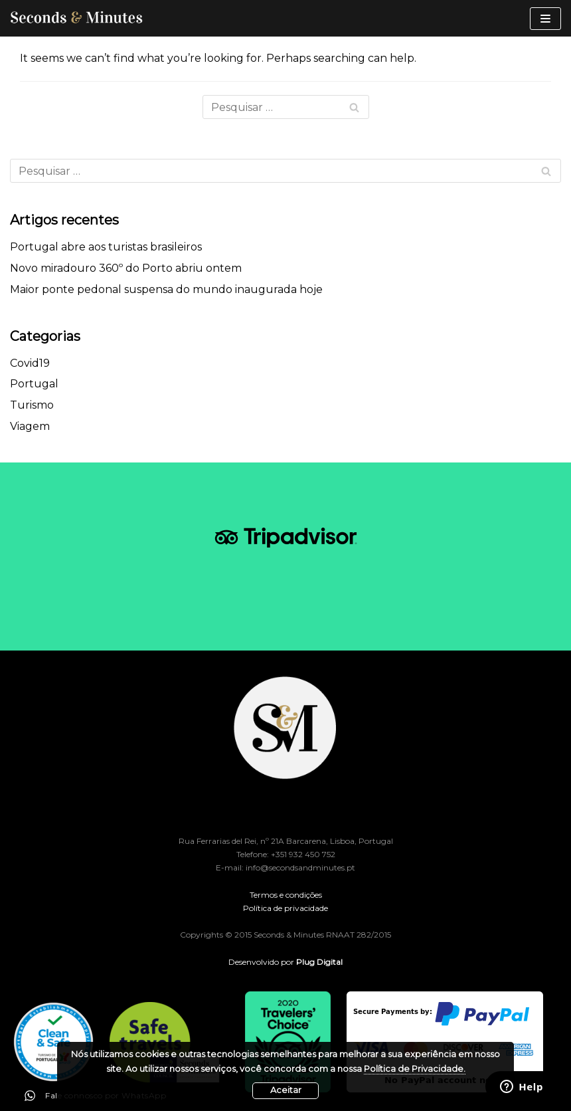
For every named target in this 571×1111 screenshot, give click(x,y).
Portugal (34, 383)
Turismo (32, 405)
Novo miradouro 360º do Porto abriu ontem (126, 268)
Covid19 (30, 363)
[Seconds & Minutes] (76, 18)
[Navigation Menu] (545, 18)
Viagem (30, 426)
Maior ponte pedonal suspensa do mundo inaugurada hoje (166, 289)
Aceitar (285, 1090)
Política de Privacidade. (414, 1069)
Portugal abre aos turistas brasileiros (106, 247)
